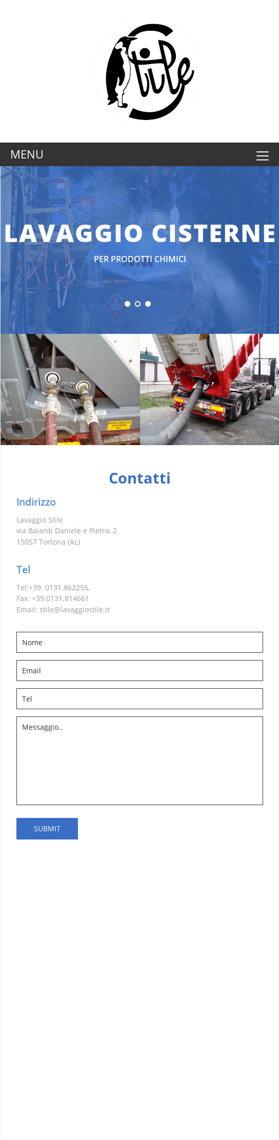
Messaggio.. (139, 760)
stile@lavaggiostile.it (74, 609)
